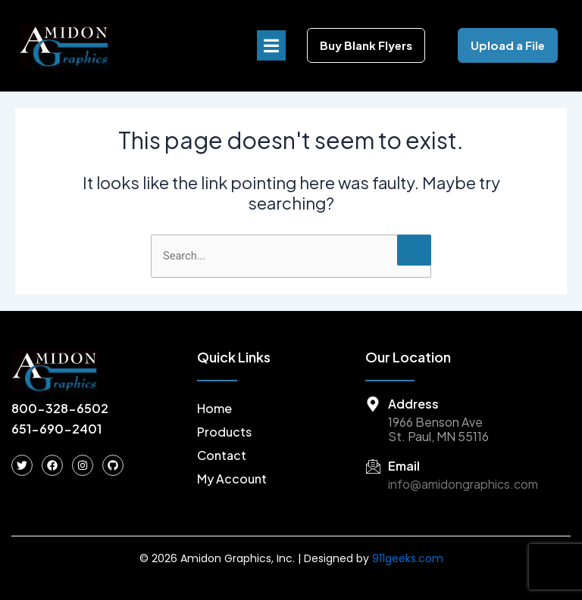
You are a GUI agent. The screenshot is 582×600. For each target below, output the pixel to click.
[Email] (372, 466)
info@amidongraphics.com (463, 484)
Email (404, 466)
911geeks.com (407, 558)
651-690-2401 (56, 429)
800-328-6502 (59, 408)
